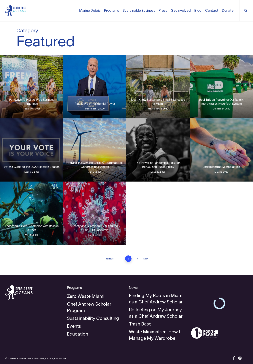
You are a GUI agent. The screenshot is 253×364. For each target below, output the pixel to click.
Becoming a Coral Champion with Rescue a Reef (32, 228)
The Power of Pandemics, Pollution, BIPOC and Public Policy (158, 164)
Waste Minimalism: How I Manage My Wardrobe (154, 335)
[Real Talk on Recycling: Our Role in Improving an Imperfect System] (221, 86)
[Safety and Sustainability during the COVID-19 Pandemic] (94, 213)
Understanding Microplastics (221, 166)
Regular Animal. (58, 358)
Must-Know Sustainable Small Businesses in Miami (158, 101)
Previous (109, 258)
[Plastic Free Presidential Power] (94, 86)
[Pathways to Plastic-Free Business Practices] (31, 86)
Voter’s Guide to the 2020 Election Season (32, 166)
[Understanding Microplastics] (221, 150)
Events (74, 326)
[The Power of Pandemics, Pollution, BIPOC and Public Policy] (158, 150)
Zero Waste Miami (85, 296)
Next (145, 258)
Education (77, 333)
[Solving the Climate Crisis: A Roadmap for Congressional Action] (94, 150)
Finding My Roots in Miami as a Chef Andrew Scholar (156, 298)
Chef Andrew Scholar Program (89, 307)
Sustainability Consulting (93, 318)
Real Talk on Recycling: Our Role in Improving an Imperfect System (221, 101)
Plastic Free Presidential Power (95, 103)
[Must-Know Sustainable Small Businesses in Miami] (158, 86)
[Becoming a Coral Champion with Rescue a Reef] (31, 213)
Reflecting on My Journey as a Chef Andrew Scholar (156, 313)
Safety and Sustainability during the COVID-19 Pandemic (95, 228)
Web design (40, 358)
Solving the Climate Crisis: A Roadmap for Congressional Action (95, 164)
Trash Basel (141, 323)
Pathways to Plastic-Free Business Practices (31, 101)
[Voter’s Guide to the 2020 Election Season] (31, 150)
